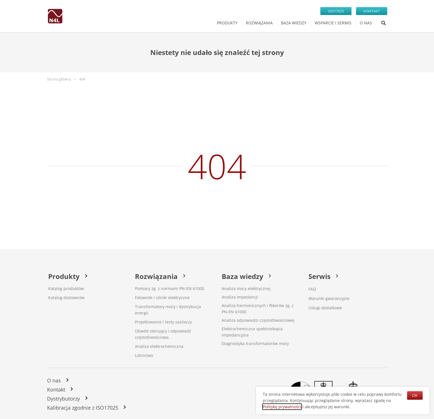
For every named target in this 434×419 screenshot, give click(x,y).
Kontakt (56, 389)
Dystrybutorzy (63, 398)
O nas (54, 380)
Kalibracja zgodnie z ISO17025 (82, 407)
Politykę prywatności (282, 406)
